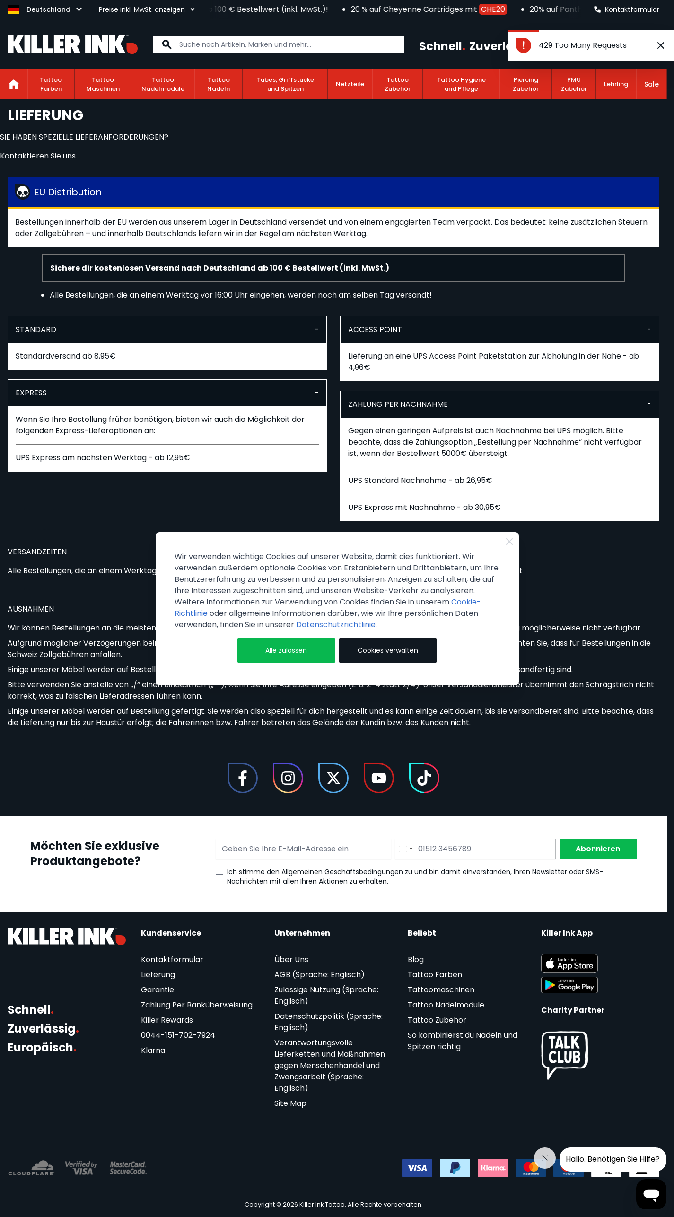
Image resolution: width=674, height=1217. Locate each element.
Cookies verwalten (388, 650)
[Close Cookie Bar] (509, 541)
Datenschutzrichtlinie (336, 624)
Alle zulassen (286, 650)
